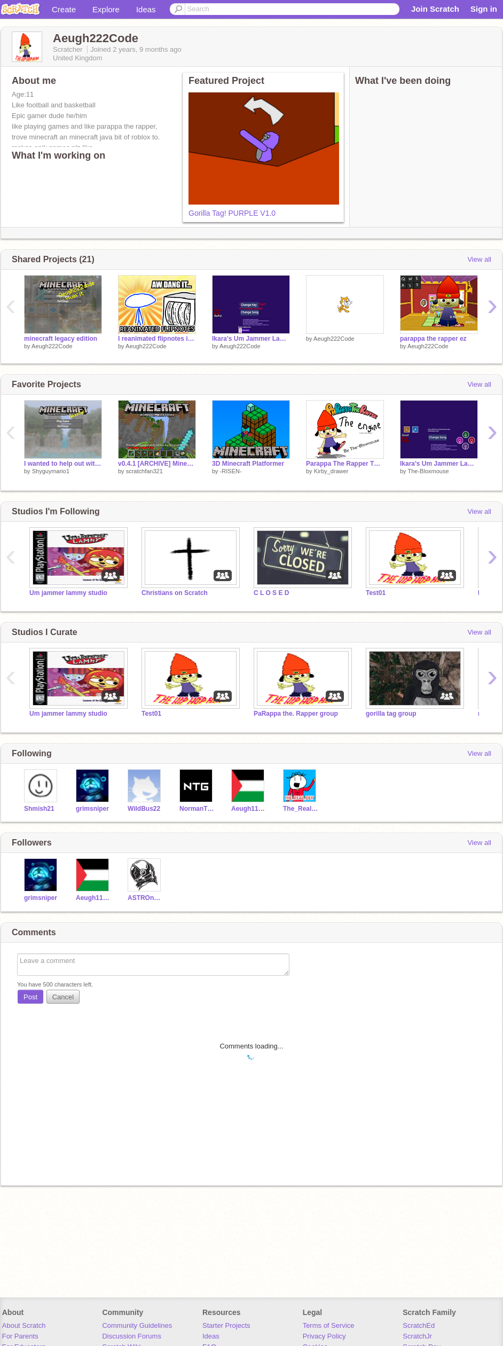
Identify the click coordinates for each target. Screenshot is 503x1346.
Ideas (146, 9)
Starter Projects (226, 1325)
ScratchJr (417, 1336)
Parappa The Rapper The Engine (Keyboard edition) (345, 463)
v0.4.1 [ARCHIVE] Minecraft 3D (157, 463)
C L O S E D (271, 593)
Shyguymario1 (50, 471)
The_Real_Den (301, 808)
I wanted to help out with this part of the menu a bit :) (63, 463)
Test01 (376, 593)
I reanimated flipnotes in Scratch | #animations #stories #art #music (157, 338)
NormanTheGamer (197, 808)
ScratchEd (419, 1325)
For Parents (20, 1336)
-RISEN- (231, 471)
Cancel (63, 997)
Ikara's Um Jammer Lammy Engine (439, 463)
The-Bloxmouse (428, 471)
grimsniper (92, 808)
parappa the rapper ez (433, 338)
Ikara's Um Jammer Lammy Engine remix (251, 338)
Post (30, 997)
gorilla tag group (391, 713)
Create (64, 9)
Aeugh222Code (52, 346)
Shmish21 (39, 808)
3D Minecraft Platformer (248, 463)
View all (479, 259)
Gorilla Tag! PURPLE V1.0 (232, 213)
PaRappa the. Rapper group (296, 713)
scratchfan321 (144, 471)
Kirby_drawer (331, 471)
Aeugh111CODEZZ (249, 808)
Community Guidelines (137, 1325)
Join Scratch (435, 8)
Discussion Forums (131, 1336)
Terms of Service (329, 1325)
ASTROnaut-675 (145, 898)
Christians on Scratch (175, 593)
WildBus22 (144, 808)
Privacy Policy (324, 1336)
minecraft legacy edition (60, 338)
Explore (106, 9)
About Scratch (24, 1325)
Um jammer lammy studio (68, 593)
